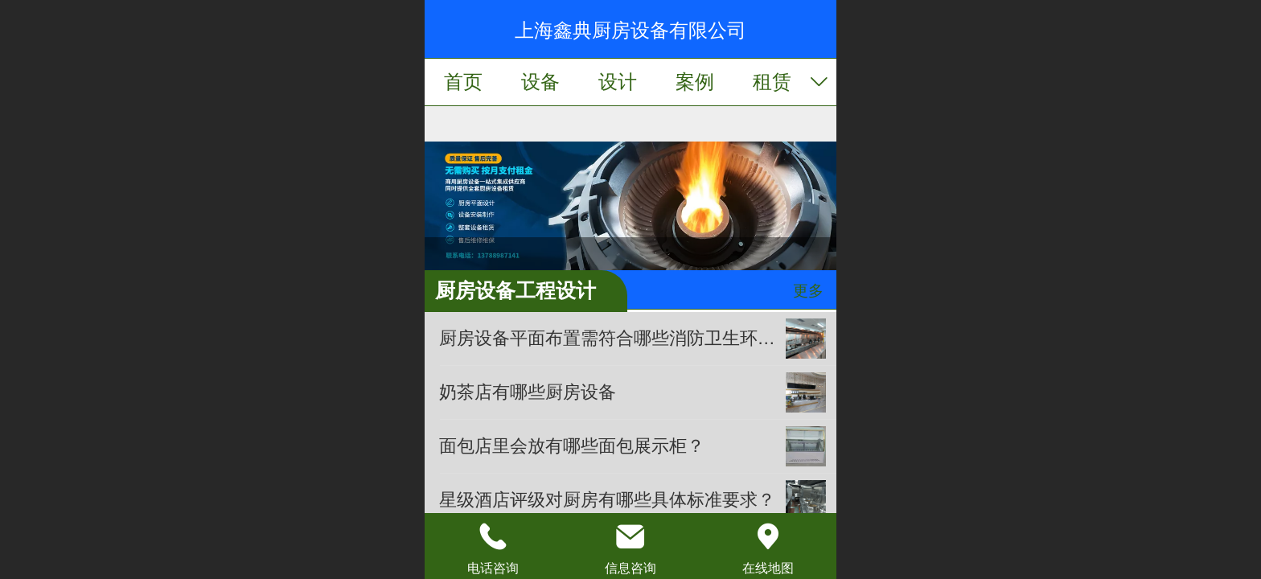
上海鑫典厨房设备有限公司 (630, 30)
